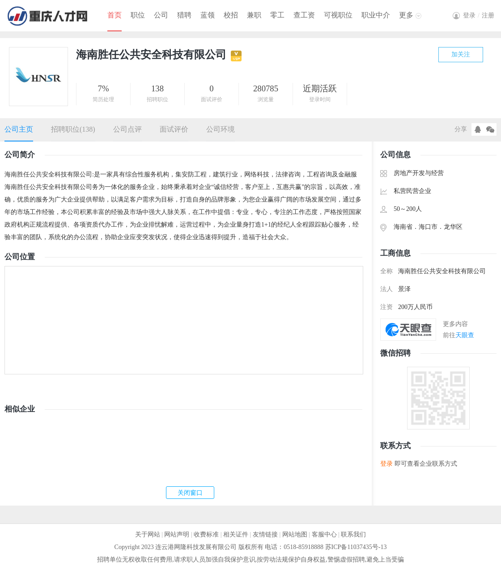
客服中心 (324, 534)
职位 (138, 15)
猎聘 (184, 15)
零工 (277, 15)
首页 (114, 15)
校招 (231, 15)
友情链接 (265, 534)
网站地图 (294, 534)
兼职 (254, 15)
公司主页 (18, 129)
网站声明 (176, 534)
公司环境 (220, 129)
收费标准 (206, 534)
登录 (386, 463)
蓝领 (207, 15)
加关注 (460, 54)
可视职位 (338, 15)
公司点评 (127, 129)
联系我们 (353, 534)
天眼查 (464, 335)
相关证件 (235, 534)
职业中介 (375, 15)
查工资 (304, 15)
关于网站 (147, 534)
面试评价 (174, 129)
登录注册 (478, 15)
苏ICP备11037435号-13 (356, 547)
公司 (161, 15)
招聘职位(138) (73, 129)
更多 (406, 15)
